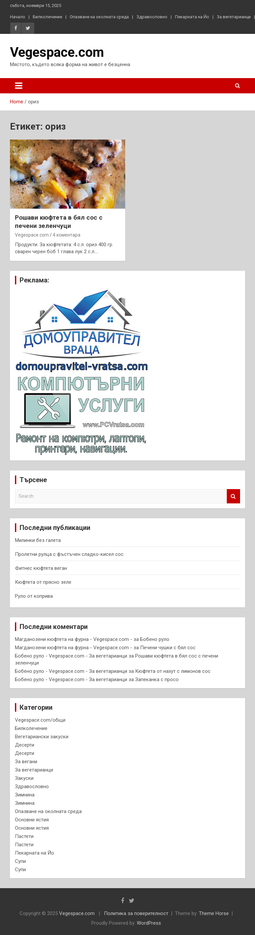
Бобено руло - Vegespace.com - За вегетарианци (71, 656)
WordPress (149, 923)
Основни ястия (32, 820)
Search (233, 496)
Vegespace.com (57, 52)
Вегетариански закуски (41, 737)
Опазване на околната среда (99, 16)
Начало (17, 16)
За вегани (26, 762)
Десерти (24, 745)
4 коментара (66, 235)
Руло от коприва (34, 596)
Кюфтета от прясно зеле (43, 582)
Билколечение (47, 16)
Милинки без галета (38, 540)
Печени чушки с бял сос (168, 648)
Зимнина (25, 795)
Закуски (24, 778)
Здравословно (151, 16)
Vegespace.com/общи (40, 720)
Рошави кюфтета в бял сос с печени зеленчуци (59, 222)
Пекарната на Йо (192, 16)
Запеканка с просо (157, 679)
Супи (20, 861)
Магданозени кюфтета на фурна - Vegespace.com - (73, 639)
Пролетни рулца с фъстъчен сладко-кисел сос (69, 554)
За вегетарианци (234, 16)
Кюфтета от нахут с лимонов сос (173, 671)
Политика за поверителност (136, 913)
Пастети (24, 836)
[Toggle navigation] (18, 85)
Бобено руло (154, 639)
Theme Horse (214, 913)
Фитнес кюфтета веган (41, 568)
